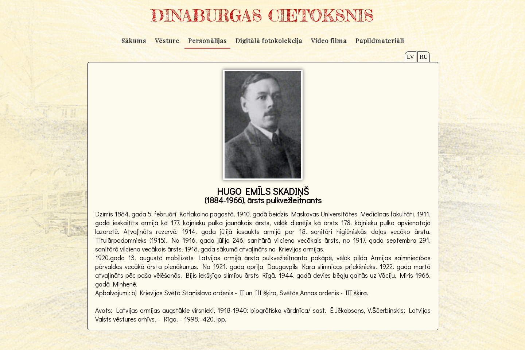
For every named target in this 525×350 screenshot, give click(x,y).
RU (424, 57)
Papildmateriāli (379, 40)
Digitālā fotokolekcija (269, 40)
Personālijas (207, 40)
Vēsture (167, 40)
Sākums (133, 40)
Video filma (329, 40)
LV (410, 57)
